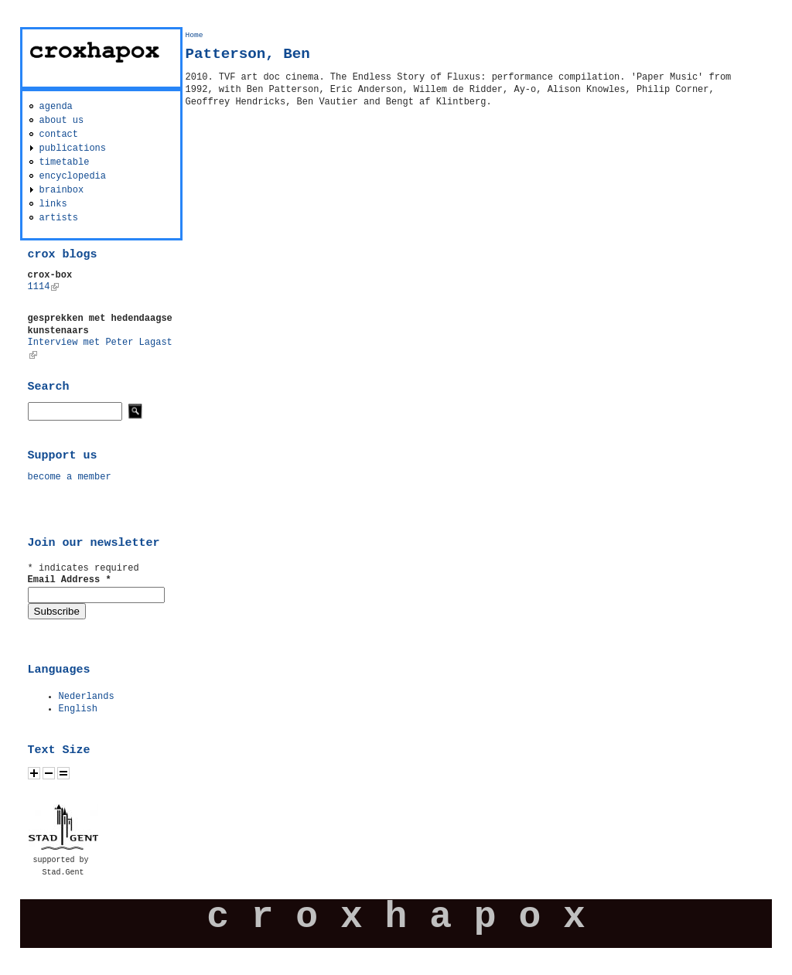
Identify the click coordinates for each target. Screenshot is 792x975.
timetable (64, 162)
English (78, 709)
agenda (56, 106)
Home (194, 35)
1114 (44, 286)
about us (61, 120)
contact (58, 134)
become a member (69, 477)
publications (72, 148)
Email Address (69, 579)
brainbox (61, 190)
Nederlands (86, 696)
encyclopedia (72, 176)
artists (58, 218)
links (53, 204)
